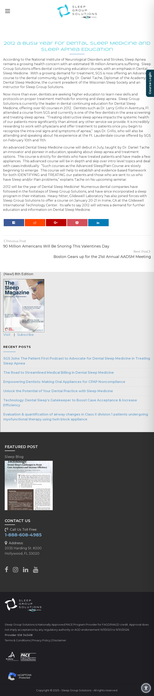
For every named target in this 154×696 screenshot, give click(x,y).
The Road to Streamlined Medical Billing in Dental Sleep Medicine (58, 373)
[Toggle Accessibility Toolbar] (146, 688)
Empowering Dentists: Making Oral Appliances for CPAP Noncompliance (64, 382)
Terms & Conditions (17, 640)
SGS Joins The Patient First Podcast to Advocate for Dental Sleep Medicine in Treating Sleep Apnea (76, 361)
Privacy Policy (41, 640)
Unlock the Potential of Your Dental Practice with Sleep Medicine (58, 391)
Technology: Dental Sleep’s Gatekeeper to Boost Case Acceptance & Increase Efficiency (70, 402)
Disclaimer (59, 640)
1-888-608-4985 (23, 535)
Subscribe (25, 335)
